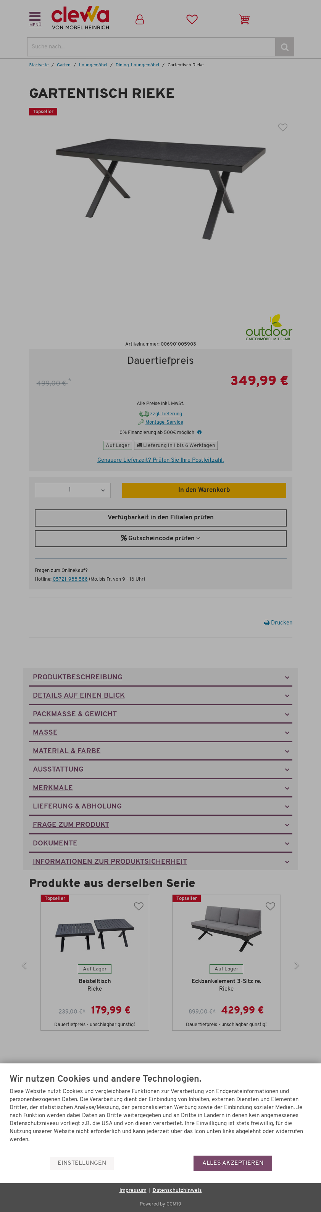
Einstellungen (82, 1163)
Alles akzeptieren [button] (232, 1163)
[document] (160, 1115)
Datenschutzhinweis (177, 1190)
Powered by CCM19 (160, 1204)
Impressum (133, 1190)
